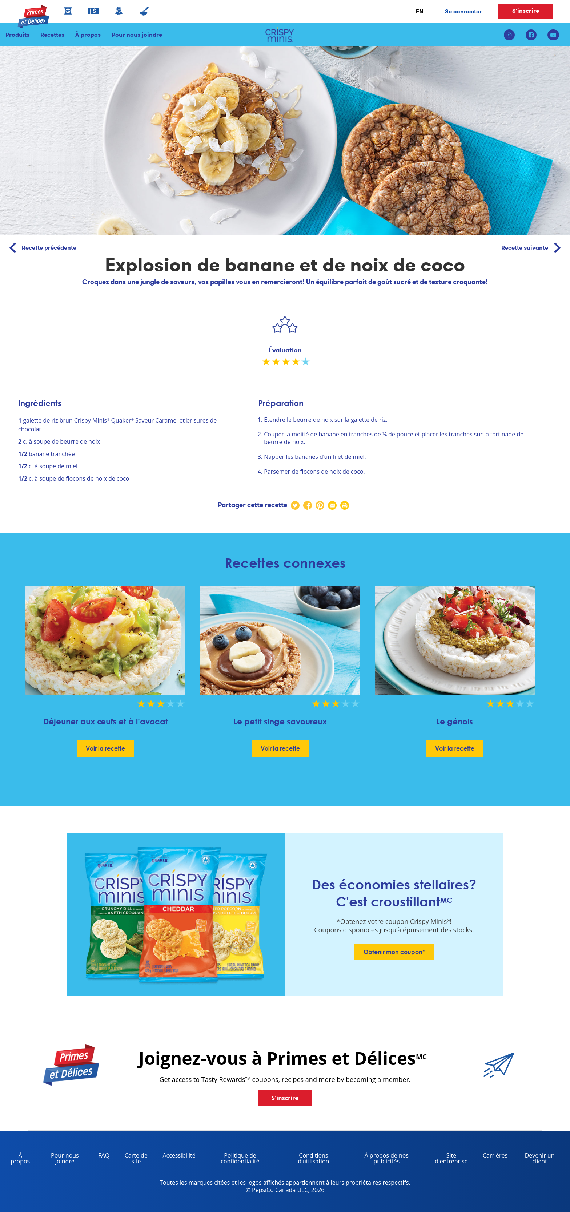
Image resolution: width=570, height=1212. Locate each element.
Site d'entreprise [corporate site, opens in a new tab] (446, 1159)
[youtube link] (553, 34)
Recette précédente (40, 247)
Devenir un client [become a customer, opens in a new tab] (533, 1159)
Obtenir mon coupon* (394, 952)
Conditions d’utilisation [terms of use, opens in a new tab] (304, 1159)
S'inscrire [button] (525, 11)
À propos (88, 35)
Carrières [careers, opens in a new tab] (492, 1156)
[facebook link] (531, 34)
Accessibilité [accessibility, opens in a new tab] (176, 1156)
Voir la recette (105, 748)
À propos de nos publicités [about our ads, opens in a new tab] (378, 1159)
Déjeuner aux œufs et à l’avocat (105, 721)
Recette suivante (533, 247)
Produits (17, 35)
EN (419, 11)
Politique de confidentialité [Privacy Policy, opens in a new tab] (230, 1159)
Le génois (454, 721)
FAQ (103, 1155)
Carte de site (136, 1158)
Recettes (52, 35)
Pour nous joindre (134, 35)
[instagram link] (512, 34)
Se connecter (463, 11)
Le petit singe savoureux (280, 721)
